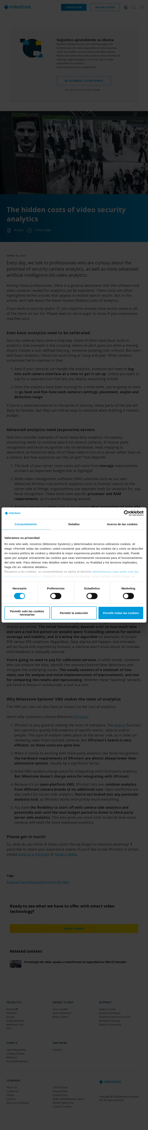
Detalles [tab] (74, 524)
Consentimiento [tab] (26, 524)
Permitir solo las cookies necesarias (27, 613)
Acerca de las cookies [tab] (122, 524)
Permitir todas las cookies (121, 613)
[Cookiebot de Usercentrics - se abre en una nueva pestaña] (127, 513)
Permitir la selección (74, 613)
